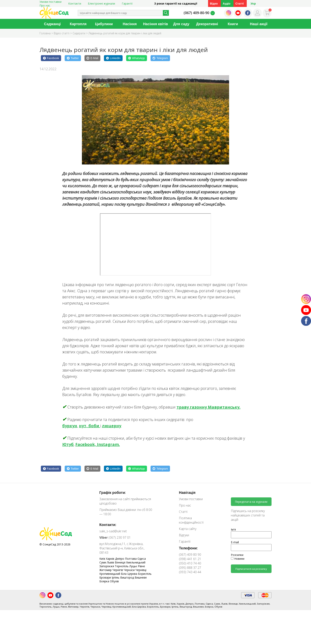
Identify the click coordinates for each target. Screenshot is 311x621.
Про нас (44, 5)
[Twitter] (73, 58)
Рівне (141, 566)
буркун (69, 425)
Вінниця (120, 562)
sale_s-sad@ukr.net (113, 531)
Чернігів (118, 570)
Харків (110, 558)
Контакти (74, 3)
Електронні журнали (101, 3)
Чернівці (140, 570)
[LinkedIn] (113, 58)
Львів (111, 562)
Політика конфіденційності (191, 520)
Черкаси (129, 570)
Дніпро (120, 558)
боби (94, 425)
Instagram (108, 444)
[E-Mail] (92, 58)
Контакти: (107, 524)
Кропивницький (110, 574)
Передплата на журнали (251, 502)
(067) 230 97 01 (115, 537)
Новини (237, 558)
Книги (233, 23)
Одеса (141, 558)
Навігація (187, 492)
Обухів (114, 581)
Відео (214, 3)
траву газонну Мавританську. (208, 407)
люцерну (111, 425)
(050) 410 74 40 (190, 563)
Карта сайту (187, 529)
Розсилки (237, 555)
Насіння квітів (155, 23)
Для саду (181, 23)
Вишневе (141, 577)
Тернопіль (122, 566)
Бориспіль (145, 574)
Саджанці (52, 23)
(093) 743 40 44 (190, 572)
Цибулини (104, 23)
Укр (253, 3)
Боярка (104, 581)
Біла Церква (129, 574)
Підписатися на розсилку (251, 569)
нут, (83, 425)
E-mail (235, 542)
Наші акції (258, 23)
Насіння (130, 23)
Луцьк (133, 566)
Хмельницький (135, 562)
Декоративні (207, 23)
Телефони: (188, 548)
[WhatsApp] (136, 58)
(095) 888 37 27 (190, 567)
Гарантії (127, 3)
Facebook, (86, 444)
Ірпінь (116, 577)
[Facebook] (51, 58)
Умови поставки (191, 499)
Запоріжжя (107, 566)
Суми (103, 562)
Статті (239, 3)
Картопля (78, 23)
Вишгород (127, 577)
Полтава (131, 558)
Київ (102, 558)
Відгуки (184, 535)
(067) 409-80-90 (196, 12)
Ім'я (233, 529)
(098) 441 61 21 (190, 559)
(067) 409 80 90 (190, 554)
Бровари (105, 577)
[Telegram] (160, 58)
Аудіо (226, 3)
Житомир (105, 570)
